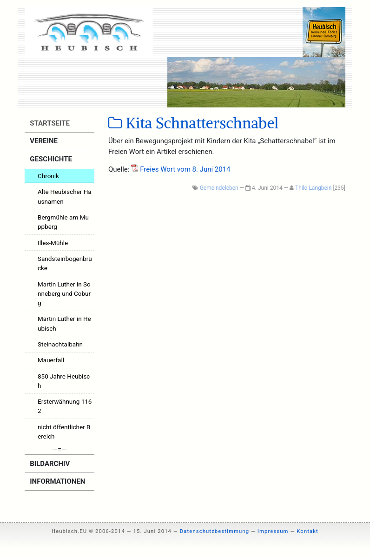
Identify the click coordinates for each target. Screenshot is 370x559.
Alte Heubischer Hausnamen (65, 196)
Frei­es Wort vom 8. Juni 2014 (185, 169)
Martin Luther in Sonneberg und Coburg (64, 293)
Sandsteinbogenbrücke (65, 263)
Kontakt (307, 531)
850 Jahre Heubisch (64, 381)
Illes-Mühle (53, 242)
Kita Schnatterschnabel (193, 123)
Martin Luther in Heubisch (64, 323)
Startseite (49, 123)
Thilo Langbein (313, 188)
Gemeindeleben (219, 188)
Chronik (48, 176)
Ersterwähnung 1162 (65, 406)
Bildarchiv (49, 463)
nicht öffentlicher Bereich (64, 431)
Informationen (57, 481)
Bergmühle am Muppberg (63, 221)
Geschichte (50, 159)
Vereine (43, 141)
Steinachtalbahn (60, 344)
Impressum (273, 531)
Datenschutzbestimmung (214, 531)
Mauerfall (51, 360)
